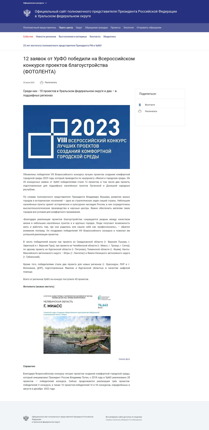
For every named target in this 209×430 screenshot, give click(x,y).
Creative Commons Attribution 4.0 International (124, 420)
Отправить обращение (149, 27)
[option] (76, 326)
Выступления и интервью (73, 36)
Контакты (95, 36)
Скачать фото (124, 359)
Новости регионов (46, 36)
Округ (79, 27)
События (28, 36)
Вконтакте (147, 105)
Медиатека (109, 36)
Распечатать (48, 82)
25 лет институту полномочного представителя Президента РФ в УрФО (62, 45)
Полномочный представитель (39, 27)
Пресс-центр (66, 27)
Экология (129, 27)
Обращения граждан (96, 27)
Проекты (116, 27)
